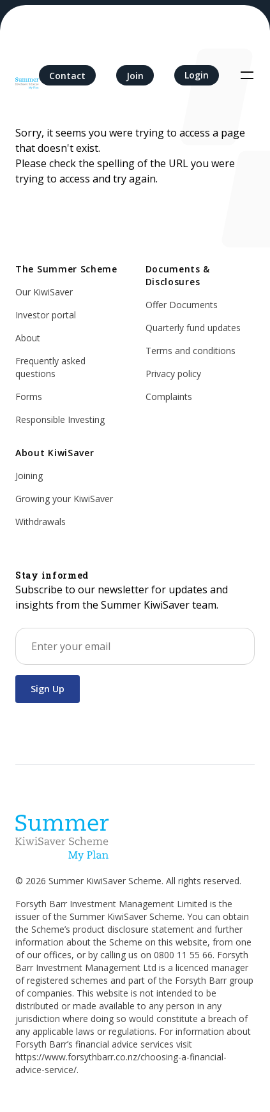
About (27, 338)
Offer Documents (182, 305)
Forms (28, 396)
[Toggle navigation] (247, 75)
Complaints (169, 396)
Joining (29, 476)
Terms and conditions (191, 351)
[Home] (27, 75)
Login (196, 75)
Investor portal (45, 315)
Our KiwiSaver (44, 292)
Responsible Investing (60, 419)
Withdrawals (40, 521)
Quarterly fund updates (193, 328)
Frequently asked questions (50, 367)
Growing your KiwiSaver (64, 499)
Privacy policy (173, 373)
